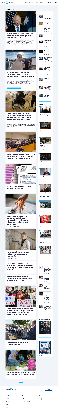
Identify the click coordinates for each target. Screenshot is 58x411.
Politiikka (8, 47)
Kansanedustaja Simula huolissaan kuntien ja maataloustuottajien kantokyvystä (18, 254)
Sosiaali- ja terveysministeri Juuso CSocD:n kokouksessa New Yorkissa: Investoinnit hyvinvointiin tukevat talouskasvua (21, 156)
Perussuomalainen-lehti (26, 401)
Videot (37, 2)
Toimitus (23, 398)
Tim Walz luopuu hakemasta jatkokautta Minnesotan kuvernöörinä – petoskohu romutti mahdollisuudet (20, 36)
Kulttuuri (7, 403)
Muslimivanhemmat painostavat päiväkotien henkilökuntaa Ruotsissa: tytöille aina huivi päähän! (19, 278)
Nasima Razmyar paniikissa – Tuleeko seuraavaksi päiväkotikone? (19, 187)
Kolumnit (8, 377)
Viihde (7, 407)
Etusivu (26, 2)
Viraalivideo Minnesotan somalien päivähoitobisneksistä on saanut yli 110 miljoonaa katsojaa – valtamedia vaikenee (20, 74)
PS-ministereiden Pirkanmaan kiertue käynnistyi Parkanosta (19, 343)
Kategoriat (42, 2)
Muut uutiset (12, 271)
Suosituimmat (31, 2)
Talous (8, 85)
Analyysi (7, 398)
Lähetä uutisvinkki (25, 400)
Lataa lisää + (21, 381)
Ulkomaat (11, 47)
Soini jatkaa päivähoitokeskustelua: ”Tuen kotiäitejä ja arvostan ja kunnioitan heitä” (21, 373)
